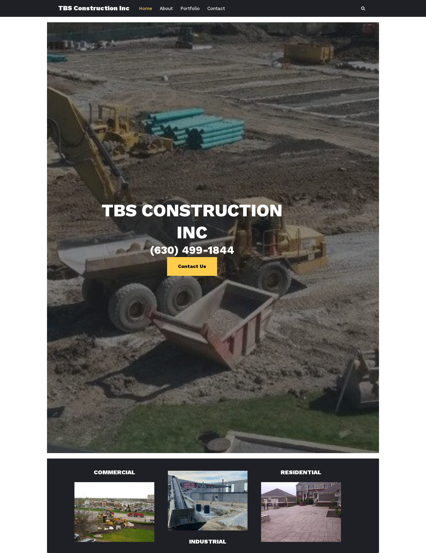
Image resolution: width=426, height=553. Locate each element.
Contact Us (213, 316)
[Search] (363, 8)
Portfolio (191, 8)
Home (145, 8)
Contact (218, 8)
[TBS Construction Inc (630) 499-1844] (94, 8)
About (166, 8)
